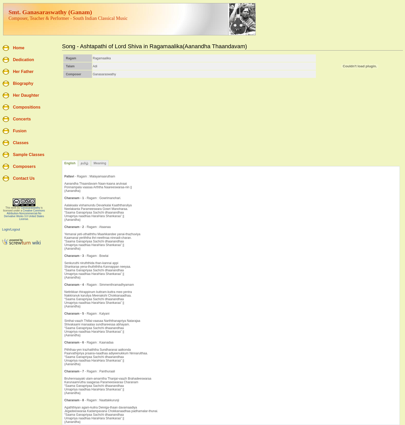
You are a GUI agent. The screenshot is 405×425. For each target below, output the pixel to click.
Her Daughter (26, 95)
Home (18, 48)
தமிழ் (84, 163)
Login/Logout (11, 229)
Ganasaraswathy (30, 207)
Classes (21, 143)
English (69, 163)
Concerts (22, 119)
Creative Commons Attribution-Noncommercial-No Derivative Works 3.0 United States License (24, 214)
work (14, 207)
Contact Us (24, 178)
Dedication (23, 60)
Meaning (100, 163)
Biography (23, 83)
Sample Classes (28, 154)
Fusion (19, 131)
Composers (24, 166)
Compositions (27, 107)
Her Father (23, 71)
